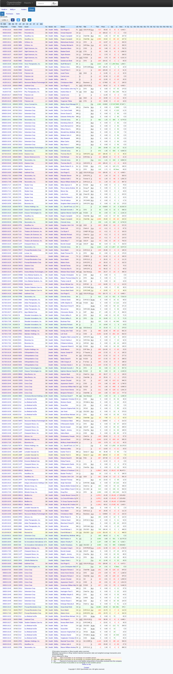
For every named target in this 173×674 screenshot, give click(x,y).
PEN (19, 33)
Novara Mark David (67, 287)
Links (5, 20)
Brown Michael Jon (67, 284)
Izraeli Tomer (65, 73)
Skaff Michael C (66, 64)
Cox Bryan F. (65, 231)
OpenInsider (14, 3)
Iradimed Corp (29, 29)
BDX (19, 157)
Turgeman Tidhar (66, 101)
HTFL (20, 36)
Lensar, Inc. (28, 253)
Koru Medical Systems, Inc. (34, 275)
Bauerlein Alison (66, 48)
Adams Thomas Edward (68, 278)
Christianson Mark (67, 82)
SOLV (20, 107)
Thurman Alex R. (66, 154)
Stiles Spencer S (66, 185)
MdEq (56, 29)
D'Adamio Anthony (67, 343)
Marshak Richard (66, 234)
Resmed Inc (29, 61)
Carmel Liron (65, 76)
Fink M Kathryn (66, 200)
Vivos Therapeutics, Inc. (32, 64)
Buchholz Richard (66, 324)
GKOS (20, 154)
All (2, 14)
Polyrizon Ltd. (29, 73)
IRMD (20, 29)
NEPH (20, 166)
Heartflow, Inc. (29, 36)
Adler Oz (63, 79)
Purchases (9, 14)
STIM (20, 119)
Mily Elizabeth (65, 138)
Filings (31, 9)
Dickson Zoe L (65, 67)
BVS (19, 203)
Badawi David (65, 51)
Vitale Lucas (65, 256)
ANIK (20, 300)
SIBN (20, 42)
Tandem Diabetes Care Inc (33, 287)
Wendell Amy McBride (68, 132)
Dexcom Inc (28, 284)
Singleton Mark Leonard (68, 203)
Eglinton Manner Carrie (68, 213)
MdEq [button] (12, 9)
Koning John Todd (67, 331)
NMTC (20, 82)
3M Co (27, 67)
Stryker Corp (29, 185)
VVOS (20, 64)
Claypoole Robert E (67, 346)
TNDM (20, 287)
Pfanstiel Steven (66, 175)
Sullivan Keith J (66, 178)
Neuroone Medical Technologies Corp (37, 82)
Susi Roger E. (65, 29)
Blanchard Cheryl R (67, 306)
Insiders (24, 9)
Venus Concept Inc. (31, 104)
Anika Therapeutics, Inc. (33, 300)
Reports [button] (28, 3)
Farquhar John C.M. (67, 225)
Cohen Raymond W (67, 147)
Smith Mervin (65, 349)
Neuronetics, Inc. (30, 119)
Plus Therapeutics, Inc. (32, 88)
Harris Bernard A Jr (67, 126)
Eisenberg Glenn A (67, 123)
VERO (20, 104)
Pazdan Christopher (67, 275)
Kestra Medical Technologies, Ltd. (36, 147)
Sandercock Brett (66, 61)
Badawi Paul (65, 57)
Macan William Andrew (68, 182)
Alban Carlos (65, 141)
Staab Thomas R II (67, 253)
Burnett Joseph (66, 244)
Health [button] (4, 9)
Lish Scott (64, 334)
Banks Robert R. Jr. (67, 166)
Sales (18, 14)
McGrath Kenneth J (67, 209)
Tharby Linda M (66, 281)
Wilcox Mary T (65, 107)
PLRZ (20, 73)
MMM (20, 67)
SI (19, 315)
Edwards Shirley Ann (67, 116)
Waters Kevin (65, 262)
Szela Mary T (65, 241)
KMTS (20, 147)
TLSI (19, 228)
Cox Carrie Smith (66, 110)
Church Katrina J (66, 340)
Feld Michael (65, 157)
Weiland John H (66, 135)
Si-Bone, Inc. (29, 42)
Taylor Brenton (65, 54)
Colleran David (65, 300)
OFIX (20, 256)
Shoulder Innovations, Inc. (33, 315)
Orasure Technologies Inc (33, 209)
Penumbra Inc (29, 33)
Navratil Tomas (66, 265)
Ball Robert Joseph (67, 327)
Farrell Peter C (65, 70)
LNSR (20, 253)
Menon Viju (64, 191)
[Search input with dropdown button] (43, 3)
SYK (19, 185)
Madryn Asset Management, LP (71, 104)
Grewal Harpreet (66, 33)
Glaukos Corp (29, 154)
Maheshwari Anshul (67, 42)
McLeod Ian (64, 309)
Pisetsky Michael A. (67, 45)
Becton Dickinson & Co (32, 157)
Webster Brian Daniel (68, 272)
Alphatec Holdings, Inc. (32, 331)
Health (51, 29)
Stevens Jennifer (66, 237)
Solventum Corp (30, 107)
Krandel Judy (65, 169)
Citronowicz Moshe (67, 312)
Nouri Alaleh (65, 250)
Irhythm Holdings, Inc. (32, 349)
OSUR (20, 209)
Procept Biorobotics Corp (33, 250)
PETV (20, 206)
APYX (20, 312)
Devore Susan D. (66, 113)
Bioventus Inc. (29, 203)
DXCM (20, 284)
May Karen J (65, 144)
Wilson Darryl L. (66, 129)
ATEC (20, 331)
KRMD (20, 275)
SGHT (20, 48)
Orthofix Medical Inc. (31, 256)
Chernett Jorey (65, 119)
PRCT (20, 250)
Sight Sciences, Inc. (31, 48)
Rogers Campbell (66, 36)
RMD (20, 61)
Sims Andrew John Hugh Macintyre (72, 88)
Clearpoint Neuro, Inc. (32, 244)
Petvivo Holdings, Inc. (32, 206)
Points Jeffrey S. (66, 315)
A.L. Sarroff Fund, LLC (68, 206)
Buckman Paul (65, 321)
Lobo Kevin (64, 194)
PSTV (20, 88)
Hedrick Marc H (66, 92)
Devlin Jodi (64, 228)
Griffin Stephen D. (66, 303)
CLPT (20, 244)
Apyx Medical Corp (31, 312)
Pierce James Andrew (68, 188)
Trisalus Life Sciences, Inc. (33, 228)
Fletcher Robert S (66, 197)
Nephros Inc (29, 166)
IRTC (20, 349)
